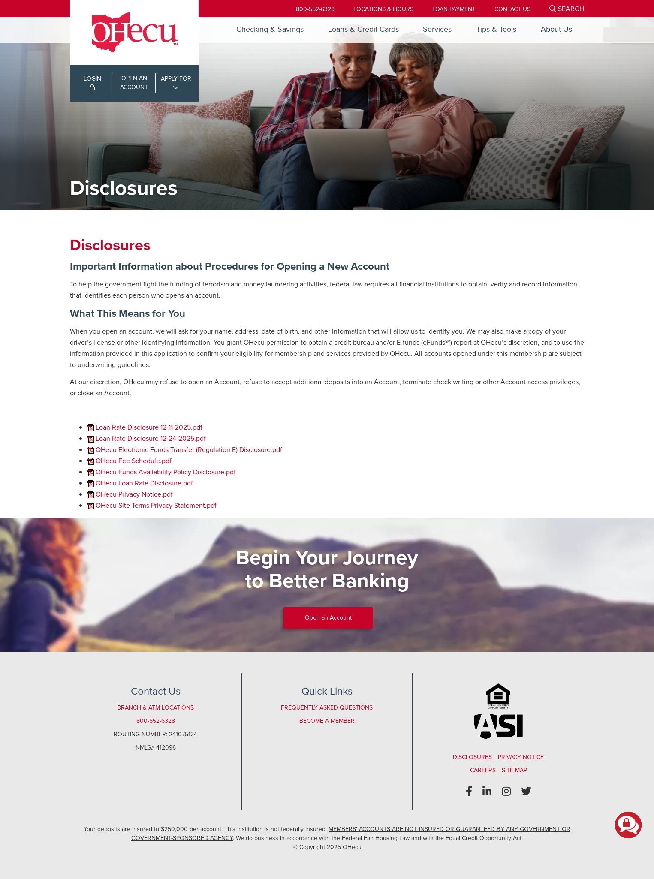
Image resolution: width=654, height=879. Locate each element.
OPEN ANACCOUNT (134, 83)
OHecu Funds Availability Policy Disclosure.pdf (166, 472)
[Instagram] (506, 791)
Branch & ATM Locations (155, 707)
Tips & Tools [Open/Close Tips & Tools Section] (496, 29)
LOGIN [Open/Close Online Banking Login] (92, 82)
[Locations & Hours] (383, 9)
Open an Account (328, 617)
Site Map (514, 770)
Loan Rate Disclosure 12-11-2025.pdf (149, 427)
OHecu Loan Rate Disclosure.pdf (144, 483)
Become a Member (327, 720)
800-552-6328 (315, 9)
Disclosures (472, 757)
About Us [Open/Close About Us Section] (556, 29)
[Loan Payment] (454, 9)
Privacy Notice (521, 757)
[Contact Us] (512, 9)
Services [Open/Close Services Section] (437, 29)
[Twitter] (526, 791)
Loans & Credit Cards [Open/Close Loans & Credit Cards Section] (363, 29)
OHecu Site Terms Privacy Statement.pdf (156, 505)
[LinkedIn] (486, 791)
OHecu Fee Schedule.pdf (134, 461)
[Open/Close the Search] (566, 8)
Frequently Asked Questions (327, 707)
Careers (483, 770)
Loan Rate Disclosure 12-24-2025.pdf (151, 438)
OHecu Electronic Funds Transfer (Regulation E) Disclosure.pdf (189, 450)
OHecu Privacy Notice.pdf (134, 494)
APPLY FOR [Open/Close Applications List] (176, 78)
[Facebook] (469, 791)
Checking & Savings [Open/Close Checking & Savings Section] (270, 29)
